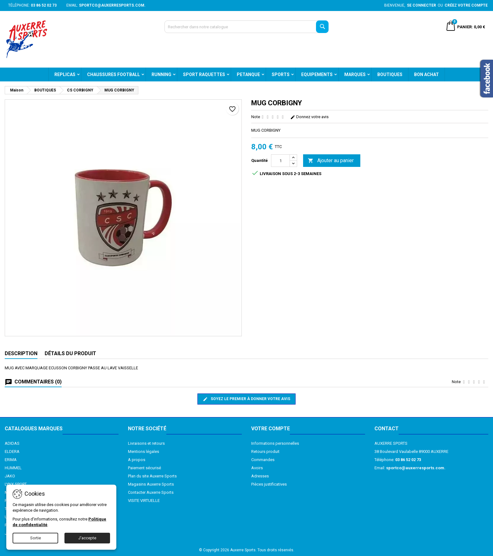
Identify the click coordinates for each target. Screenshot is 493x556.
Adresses (260, 476)
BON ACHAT (426, 74)
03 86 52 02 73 (44, 5)
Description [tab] (21, 353)
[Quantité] (280, 160)
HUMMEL (13, 467)
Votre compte (270, 429)
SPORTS (281, 74)
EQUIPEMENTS (317, 74)
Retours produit (265, 451)
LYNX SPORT (16, 484)
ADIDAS (12, 443)
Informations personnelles (275, 443)
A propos (136, 459)
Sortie (35, 538)
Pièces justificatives (269, 484)
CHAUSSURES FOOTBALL (113, 74)
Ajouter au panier (331, 160)
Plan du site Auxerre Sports (152, 476)
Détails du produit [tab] (70, 353)
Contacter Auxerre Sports (151, 492)
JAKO (10, 476)
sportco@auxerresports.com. (112, 5)
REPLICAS (64, 74)
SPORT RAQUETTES (204, 74)
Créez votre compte (466, 5)
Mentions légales (143, 451)
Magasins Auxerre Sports (151, 484)
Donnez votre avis (309, 116)
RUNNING (161, 74)
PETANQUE (248, 74)
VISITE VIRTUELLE (144, 500)
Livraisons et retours (146, 443)
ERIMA (11, 459)
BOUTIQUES (389, 74)
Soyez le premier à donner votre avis (246, 399)
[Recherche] (246, 26)
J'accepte (87, 538)
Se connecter (421, 5)
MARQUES (355, 74)
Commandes (262, 459)
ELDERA (12, 451)
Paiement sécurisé (144, 467)
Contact (386, 429)
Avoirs (257, 467)
